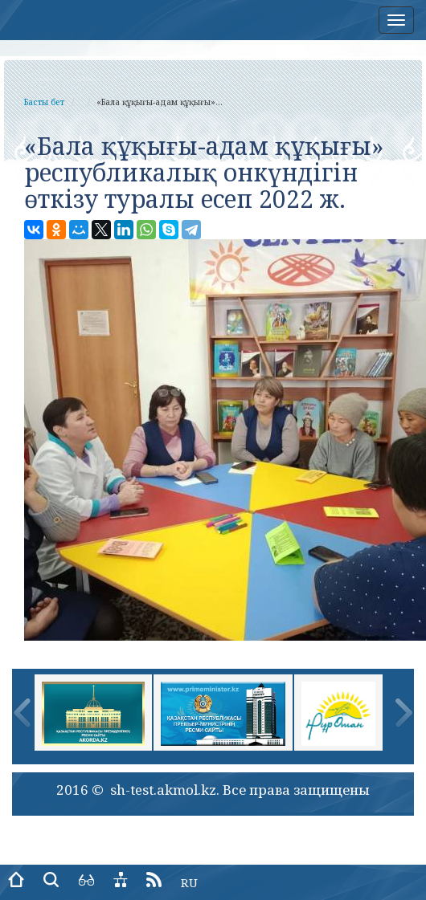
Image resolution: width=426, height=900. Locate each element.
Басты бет (44, 102)
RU (189, 882)
